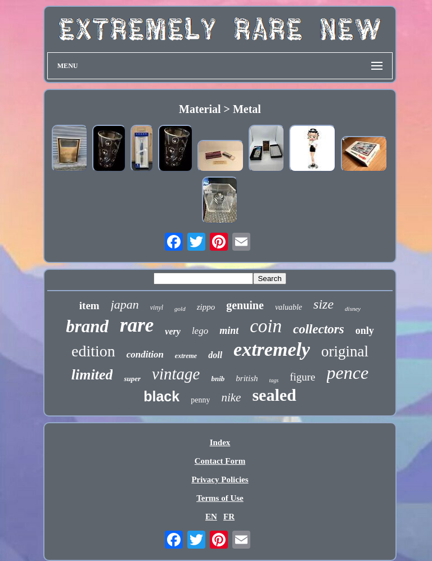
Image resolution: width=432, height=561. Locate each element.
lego (200, 330)
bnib (217, 378)
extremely (271, 349)
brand (87, 326)
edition (93, 351)
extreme (186, 356)
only (365, 330)
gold (180, 308)
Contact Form (220, 460)
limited (92, 375)
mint (228, 330)
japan (125, 304)
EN (211, 516)
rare (137, 325)
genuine (245, 305)
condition (145, 354)
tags (274, 380)
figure (302, 377)
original (344, 351)
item (89, 305)
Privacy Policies (219, 479)
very (173, 331)
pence (348, 373)
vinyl (156, 307)
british (247, 378)
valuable (288, 307)
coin (266, 326)
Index (220, 442)
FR (229, 516)
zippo (206, 306)
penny (200, 400)
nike (231, 397)
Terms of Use (220, 498)
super (132, 378)
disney (353, 308)
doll (215, 355)
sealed (274, 395)
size (323, 304)
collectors (318, 329)
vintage (176, 374)
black (161, 396)
